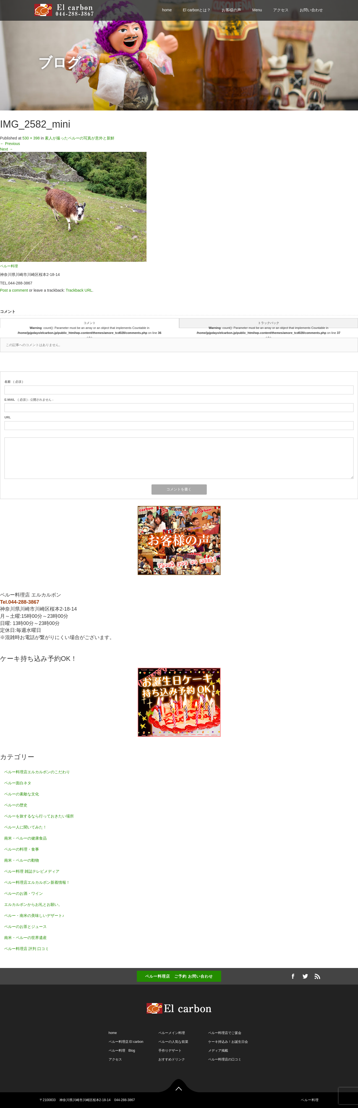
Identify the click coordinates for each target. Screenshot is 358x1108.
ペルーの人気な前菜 (173, 1042)
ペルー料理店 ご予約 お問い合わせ (179, 976)
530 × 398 (31, 138)
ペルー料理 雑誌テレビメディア (31, 871)
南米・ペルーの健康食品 (25, 838)
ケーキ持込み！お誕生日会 (228, 1042)
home (167, 10)
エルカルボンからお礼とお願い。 (33, 904)
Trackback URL (79, 290)
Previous (10, 143)
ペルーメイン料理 (171, 1033)
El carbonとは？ (197, 10)
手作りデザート (170, 1050)
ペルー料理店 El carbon (126, 1042)
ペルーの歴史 (15, 805)
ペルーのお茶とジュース (25, 926)
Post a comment (14, 290)
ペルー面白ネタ (17, 783)
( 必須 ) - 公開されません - (28, 399)
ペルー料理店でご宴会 (224, 1033)
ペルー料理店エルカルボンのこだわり (37, 772)
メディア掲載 (218, 1050)
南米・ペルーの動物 (21, 860)
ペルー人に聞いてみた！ (25, 827)
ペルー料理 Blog (122, 1050)
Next (6, 149)
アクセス (281, 10)
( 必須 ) (13, 381)
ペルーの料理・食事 (21, 849)
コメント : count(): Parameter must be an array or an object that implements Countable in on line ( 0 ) (89, 324)
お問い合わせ (311, 10)
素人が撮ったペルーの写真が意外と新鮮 (79, 138)
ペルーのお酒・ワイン (23, 893)
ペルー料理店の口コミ (224, 1059)
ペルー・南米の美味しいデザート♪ (34, 915)
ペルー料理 (9, 266)
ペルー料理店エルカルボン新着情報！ (37, 882)
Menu (257, 10)
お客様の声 (231, 10)
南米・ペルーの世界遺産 (25, 937)
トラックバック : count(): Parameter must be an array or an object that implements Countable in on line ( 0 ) (268, 324)
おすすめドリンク (171, 1059)
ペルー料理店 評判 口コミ (26, 948)
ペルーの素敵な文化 (21, 794)
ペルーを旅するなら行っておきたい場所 (39, 816)
